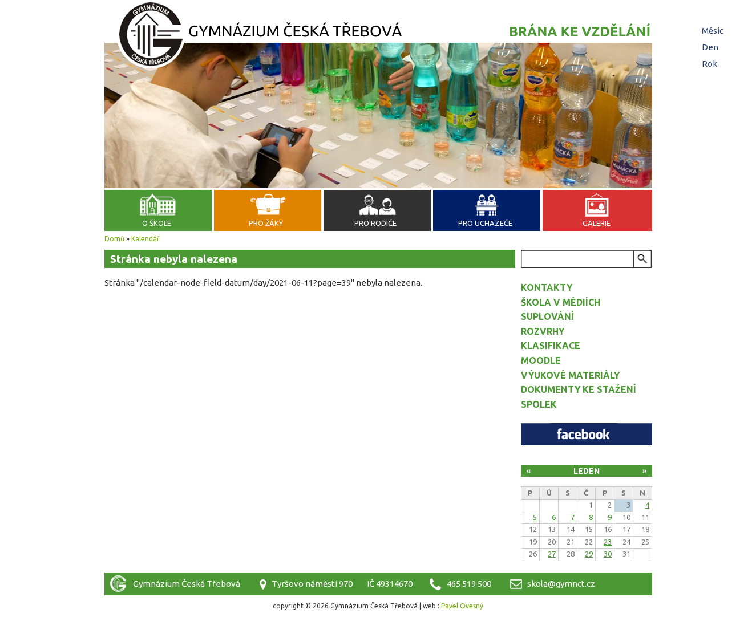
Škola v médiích (560, 302)
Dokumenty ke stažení (578, 389)
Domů (114, 238)
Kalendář (145, 238)
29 (589, 554)
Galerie (597, 223)
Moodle (541, 360)
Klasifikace (550, 345)
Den (711, 47)
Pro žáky (266, 223)
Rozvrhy (542, 331)
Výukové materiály (570, 375)
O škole (156, 223)
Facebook (586, 434)
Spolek (539, 404)
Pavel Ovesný (462, 606)
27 (552, 554)
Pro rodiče (375, 223)
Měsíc (712, 30)
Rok (709, 63)
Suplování (547, 316)
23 (608, 542)
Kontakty (546, 287)
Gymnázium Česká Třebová (378, 37)
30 (608, 554)
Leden (586, 471)
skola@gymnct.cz (561, 583)
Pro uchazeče (485, 223)
